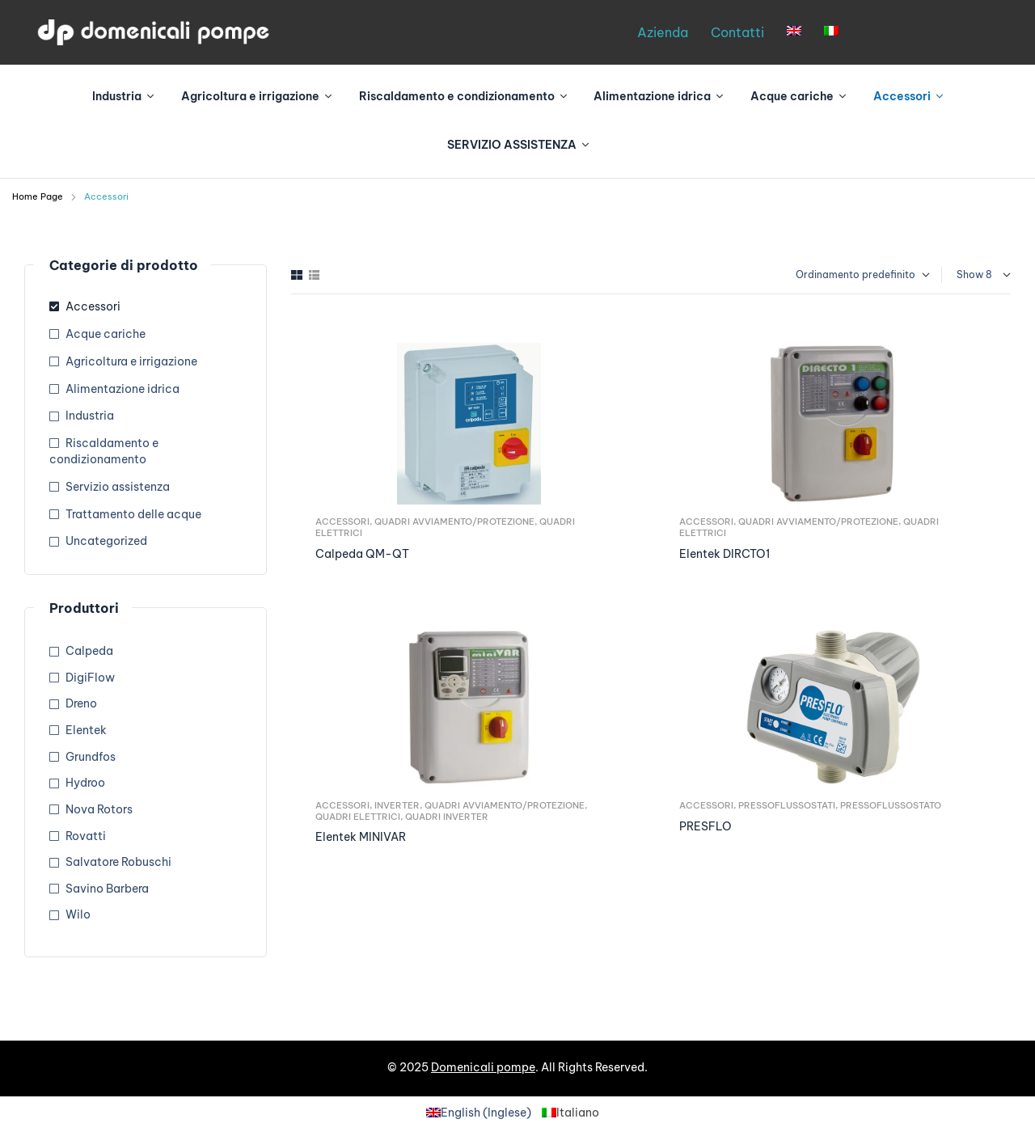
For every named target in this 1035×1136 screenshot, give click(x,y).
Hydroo (85, 782)
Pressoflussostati (786, 805)
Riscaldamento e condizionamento (103, 451)
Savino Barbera (107, 888)
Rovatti (85, 836)
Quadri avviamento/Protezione (454, 521)
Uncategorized (106, 541)
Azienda (662, 32)
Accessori (342, 521)
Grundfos (90, 757)
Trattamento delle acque (133, 514)
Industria (89, 415)
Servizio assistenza (117, 486)
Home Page (37, 196)
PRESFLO (705, 826)
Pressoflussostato (890, 805)
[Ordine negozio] (854, 274)
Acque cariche (105, 334)
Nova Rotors (99, 809)
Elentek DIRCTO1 (724, 554)
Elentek (86, 730)
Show (970, 274)
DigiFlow (90, 677)
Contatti (737, 32)
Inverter (397, 805)
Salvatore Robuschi (118, 862)
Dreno (81, 703)
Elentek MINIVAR (360, 837)
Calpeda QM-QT (362, 554)
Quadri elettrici (357, 816)
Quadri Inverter (446, 816)
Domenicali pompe (483, 1067)
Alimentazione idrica (122, 389)
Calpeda (89, 651)
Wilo (78, 914)
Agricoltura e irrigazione (131, 361)
